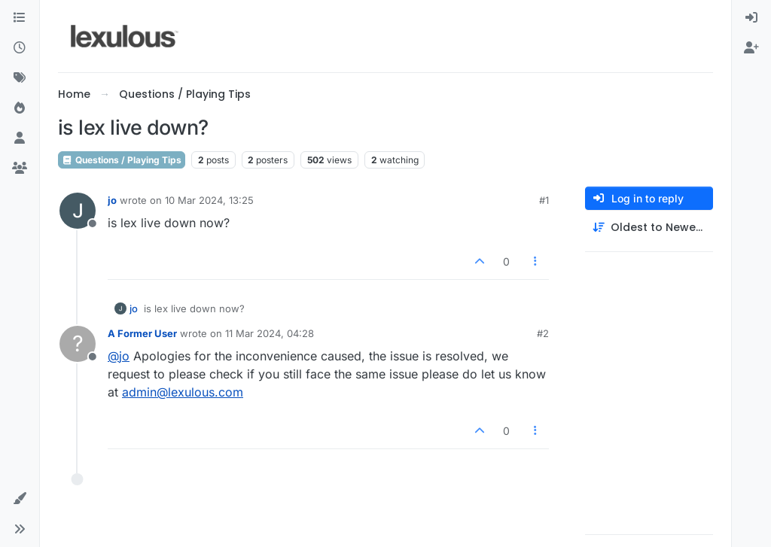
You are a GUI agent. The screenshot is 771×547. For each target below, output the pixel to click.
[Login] (751, 18)
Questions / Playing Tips (121, 160)
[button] (19, 499)
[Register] (751, 48)
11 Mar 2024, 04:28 (269, 333)
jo (112, 200)
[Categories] (19, 18)
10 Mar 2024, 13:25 (209, 200)
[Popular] (19, 108)
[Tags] (19, 78)
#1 (544, 200)
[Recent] (19, 48)
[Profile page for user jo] (77, 211)
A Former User (142, 333)
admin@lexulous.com (182, 392)
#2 (543, 333)
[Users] (19, 138)
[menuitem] (751, 18)
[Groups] (19, 169)
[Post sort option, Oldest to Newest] (649, 227)
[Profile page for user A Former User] (77, 344)
